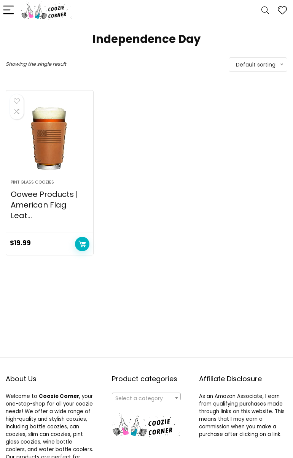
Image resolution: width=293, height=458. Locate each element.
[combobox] (146, 398)
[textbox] (146, 398)
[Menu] (9, 10)
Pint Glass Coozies (32, 182)
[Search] (265, 10)
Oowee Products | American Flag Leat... (44, 205)
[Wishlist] (282, 10)
